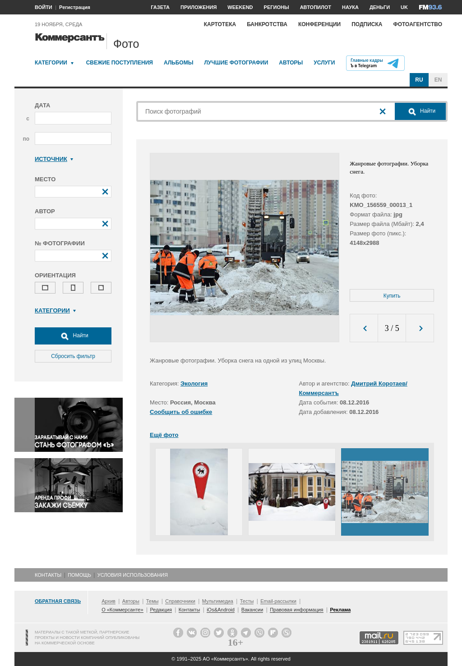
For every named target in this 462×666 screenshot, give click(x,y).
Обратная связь (58, 601)
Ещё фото (164, 435)
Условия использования (132, 575)
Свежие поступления (119, 63)
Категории (51, 63)
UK (404, 7)
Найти (73, 336)
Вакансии (252, 609)
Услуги (324, 63)
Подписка (366, 24)
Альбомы (179, 63)
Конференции (319, 24)
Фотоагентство (417, 24)
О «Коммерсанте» (122, 609)
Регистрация (74, 7)
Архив (109, 601)
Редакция (160, 609)
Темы (152, 601)
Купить (392, 296)
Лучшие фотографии (236, 63)
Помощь (79, 575)
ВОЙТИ (43, 7)
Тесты (247, 601)
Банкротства (267, 24)
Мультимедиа (217, 601)
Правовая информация (296, 609)
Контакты (48, 575)
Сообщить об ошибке (181, 412)
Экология (194, 383)
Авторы (291, 63)
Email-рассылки (278, 601)
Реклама (340, 609)
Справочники (180, 601)
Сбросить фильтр (73, 356)
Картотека (220, 24)
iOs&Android (221, 609)
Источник (54, 159)
